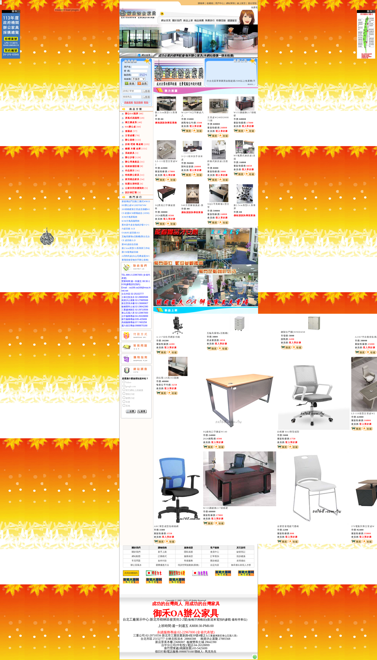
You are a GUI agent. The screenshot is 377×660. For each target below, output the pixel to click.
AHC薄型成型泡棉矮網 (166, 526)
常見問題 (136, 560)
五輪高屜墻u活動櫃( (218, 333)
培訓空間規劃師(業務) (188, 565)
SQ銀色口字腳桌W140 (215, 431)
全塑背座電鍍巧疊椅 (288, 526)
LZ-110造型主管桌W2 (363, 413)
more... (251, 84)
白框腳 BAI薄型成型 (288, 431)
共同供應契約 (131, 573)
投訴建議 (241, 556)
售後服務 (188, 560)
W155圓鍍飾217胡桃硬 (215, 508)
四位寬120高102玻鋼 (167, 378)
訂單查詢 (215, 556)
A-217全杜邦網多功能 (168, 337)
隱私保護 (188, 552)
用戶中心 (219, 3)
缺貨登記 (241, 552)
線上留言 (241, 3)
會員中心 (215, 552)
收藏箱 (210, 3)
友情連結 (241, 560)
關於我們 (136, 552)
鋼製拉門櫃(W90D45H (293, 332)
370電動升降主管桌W (363, 526)
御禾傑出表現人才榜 (241, 565)
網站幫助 (230, 3)
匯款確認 (215, 560)
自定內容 (215, 565)
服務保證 (188, 556)
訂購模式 (162, 556)
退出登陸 (252, 3)
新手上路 (162, 552)
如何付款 (162, 560)
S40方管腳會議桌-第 (192, 205)
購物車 (201, 3)
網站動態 (136, 556)
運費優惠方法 (162, 565)
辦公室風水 (136, 565)
